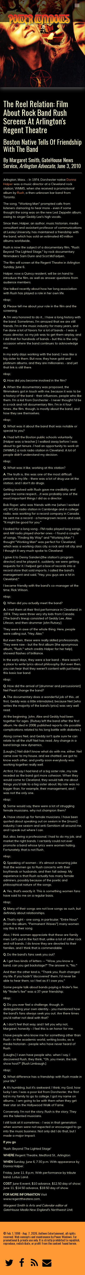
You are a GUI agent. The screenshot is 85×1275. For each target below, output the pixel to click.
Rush (20, 193)
